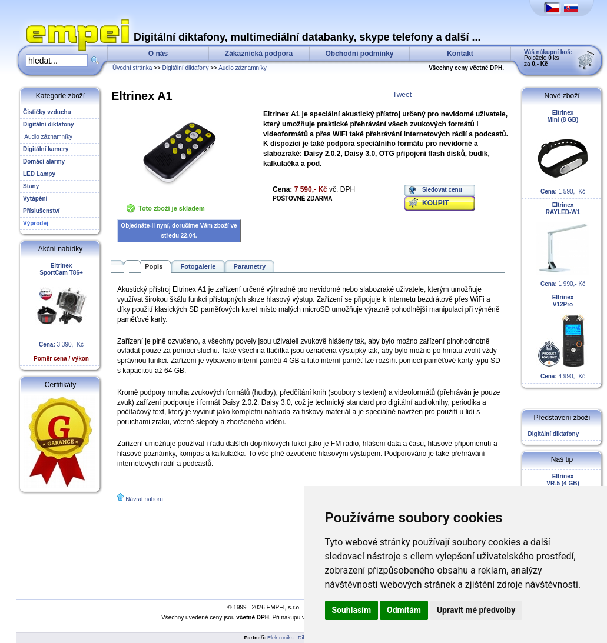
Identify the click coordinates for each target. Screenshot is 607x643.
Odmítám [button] (404, 610)
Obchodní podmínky (360, 53)
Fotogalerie (197, 266)
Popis (153, 266)
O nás (158, 53)
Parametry (250, 266)
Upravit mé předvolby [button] (476, 610)
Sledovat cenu (442, 189)
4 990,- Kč (562, 336)
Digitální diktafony (185, 68)
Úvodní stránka (132, 68)
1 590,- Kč (562, 152)
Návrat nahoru (143, 499)
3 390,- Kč (61, 312)
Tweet (402, 95)
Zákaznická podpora (259, 53)
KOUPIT (435, 203)
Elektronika (280, 638)
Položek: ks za (548, 58)
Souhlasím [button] (352, 610)
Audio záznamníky (242, 68)
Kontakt (460, 53)
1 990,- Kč (562, 244)
